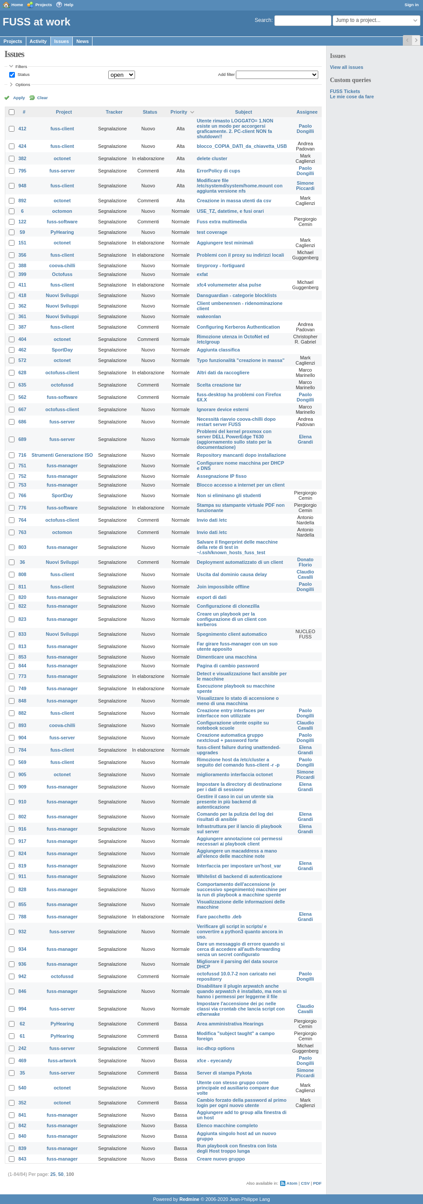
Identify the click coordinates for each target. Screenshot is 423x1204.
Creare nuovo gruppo (221, 1158)
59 (22, 232)
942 (22, 976)
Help (69, 4)
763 (22, 532)
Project (64, 112)
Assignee (307, 112)
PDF (317, 1183)
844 (22, 665)
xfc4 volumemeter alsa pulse (229, 284)
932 (22, 931)
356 (22, 255)
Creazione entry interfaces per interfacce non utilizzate (231, 713)
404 (22, 339)
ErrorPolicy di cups (218, 170)
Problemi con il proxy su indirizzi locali (240, 255)
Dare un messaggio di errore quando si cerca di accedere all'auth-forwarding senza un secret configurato (240, 949)
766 (22, 495)
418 (22, 295)
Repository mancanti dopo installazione (241, 455)
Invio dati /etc (212, 520)
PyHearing (62, 232)
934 (22, 949)
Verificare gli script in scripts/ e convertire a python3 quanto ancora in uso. (240, 931)
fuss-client (62, 128)
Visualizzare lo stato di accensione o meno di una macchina (238, 700)
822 (22, 606)
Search (263, 20)
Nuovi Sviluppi (62, 295)
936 (22, 964)
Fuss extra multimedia (222, 221)
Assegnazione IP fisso (222, 476)
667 (22, 409)
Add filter (226, 74)
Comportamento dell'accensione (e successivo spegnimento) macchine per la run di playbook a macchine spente (242, 889)
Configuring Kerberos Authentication (238, 327)
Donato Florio (305, 562)
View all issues (346, 67)
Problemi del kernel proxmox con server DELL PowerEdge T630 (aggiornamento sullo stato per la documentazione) (234, 439)
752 (22, 476)
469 (22, 1060)
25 (53, 1174)
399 (22, 274)
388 (22, 265)
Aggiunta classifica (218, 349)
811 (22, 586)
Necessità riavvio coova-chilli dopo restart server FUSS (236, 421)
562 (22, 397)
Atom (292, 1183)
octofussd (62, 384)
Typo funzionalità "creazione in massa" (240, 360)
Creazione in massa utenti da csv (234, 200)
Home (17, 4)
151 (22, 242)
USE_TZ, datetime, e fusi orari (230, 211)
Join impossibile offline (223, 586)
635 (22, 384)
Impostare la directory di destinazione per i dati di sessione (239, 786)
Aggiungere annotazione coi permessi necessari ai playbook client (239, 841)
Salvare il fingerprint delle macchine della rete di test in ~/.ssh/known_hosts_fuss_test (237, 547)
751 (22, 465)
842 (22, 1125)
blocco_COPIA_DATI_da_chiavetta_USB (242, 146)
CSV (305, 1183)
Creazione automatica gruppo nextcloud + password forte (230, 737)
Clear (42, 97)
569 (22, 762)
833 (22, 634)
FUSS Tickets (345, 91)
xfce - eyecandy (214, 1060)
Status (22, 74)
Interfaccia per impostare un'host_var (239, 865)
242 (22, 1048)
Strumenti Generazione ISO (62, 455)
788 (22, 916)
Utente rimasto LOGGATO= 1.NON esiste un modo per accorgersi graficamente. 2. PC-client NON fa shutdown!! (235, 128)
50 (61, 1174)
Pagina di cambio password (228, 665)
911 (22, 876)
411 (22, 284)
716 (22, 455)
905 (22, 774)
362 (22, 305)
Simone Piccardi (305, 185)
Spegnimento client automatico (232, 634)
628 (22, 372)
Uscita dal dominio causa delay (232, 574)
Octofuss (62, 274)
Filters (21, 66)
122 (22, 221)
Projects (44, 4)
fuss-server (62, 170)
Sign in (412, 4)
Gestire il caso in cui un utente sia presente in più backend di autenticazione (235, 802)
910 (22, 801)
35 (22, 1072)
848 (22, 700)
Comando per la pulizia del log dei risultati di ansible (235, 816)
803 (22, 547)
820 (22, 597)
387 (22, 327)
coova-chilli (62, 265)
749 (22, 688)
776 (22, 507)
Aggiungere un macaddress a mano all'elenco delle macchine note (237, 853)
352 (22, 1102)
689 (22, 439)
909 (22, 786)
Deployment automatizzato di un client (240, 562)
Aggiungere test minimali (225, 242)
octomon (62, 211)
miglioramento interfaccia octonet (235, 774)
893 (22, 725)
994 (22, 1008)
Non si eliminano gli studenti (229, 495)
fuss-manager (62, 465)
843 (22, 1158)
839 (22, 1148)
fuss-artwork (62, 1060)
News (82, 41)
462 (22, 349)
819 (22, 865)
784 (22, 749)
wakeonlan (209, 316)
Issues (61, 41)
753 (22, 484)
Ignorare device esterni (223, 409)
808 (22, 574)
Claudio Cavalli (305, 574)
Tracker (114, 112)
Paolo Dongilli (305, 128)
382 (22, 158)
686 (22, 421)
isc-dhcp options (216, 1048)
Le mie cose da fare (352, 96)
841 (22, 1115)
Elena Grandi (305, 439)
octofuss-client (62, 372)
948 (22, 185)
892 (22, 200)
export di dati (212, 597)
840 (22, 1136)
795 (22, 170)
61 (22, 1036)
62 (22, 1023)
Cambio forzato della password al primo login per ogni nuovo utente (242, 1102)
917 (22, 841)
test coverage (212, 232)
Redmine (189, 1199)
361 (22, 316)
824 (22, 853)
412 (22, 128)
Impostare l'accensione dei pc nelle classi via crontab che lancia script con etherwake (240, 1009)
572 (22, 360)
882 (22, 713)
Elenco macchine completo (227, 1125)
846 (22, 991)
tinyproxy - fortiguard (221, 265)
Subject (243, 112)
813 (22, 646)
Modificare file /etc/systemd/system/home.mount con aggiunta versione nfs (240, 186)
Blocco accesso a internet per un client (240, 484)
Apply (19, 97)
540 (22, 1087)
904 (22, 737)
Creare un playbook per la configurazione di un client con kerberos (232, 619)
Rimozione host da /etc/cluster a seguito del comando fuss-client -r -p (238, 762)
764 (22, 520)
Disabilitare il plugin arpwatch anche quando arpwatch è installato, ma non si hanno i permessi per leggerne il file (242, 991)
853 (22, 656)
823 (22, 619)
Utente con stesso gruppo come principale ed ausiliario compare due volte (238, 1088)
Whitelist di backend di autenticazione (239, 876)
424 (22, 146)
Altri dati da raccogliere (223, 372)
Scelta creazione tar (219, 384)
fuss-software (62, 221)
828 (22, 889)
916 (22, 828)
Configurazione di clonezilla (228, 606)
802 (22, 816)
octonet (62, 158)
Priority (179, 112)
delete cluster (212, 158)
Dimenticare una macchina (227, 656)
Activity (38, 41)
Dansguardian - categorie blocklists (237, 295)
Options (22, 84)
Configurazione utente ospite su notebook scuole (233, 725)
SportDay (62, 349)
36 (22, 562)
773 (22, 676)
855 (22, 904)
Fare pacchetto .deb (219, 916)
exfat (202, 274)
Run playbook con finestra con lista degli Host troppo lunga (237, 1148)
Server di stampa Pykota (224, 1072)
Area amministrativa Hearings (230, 1023)
